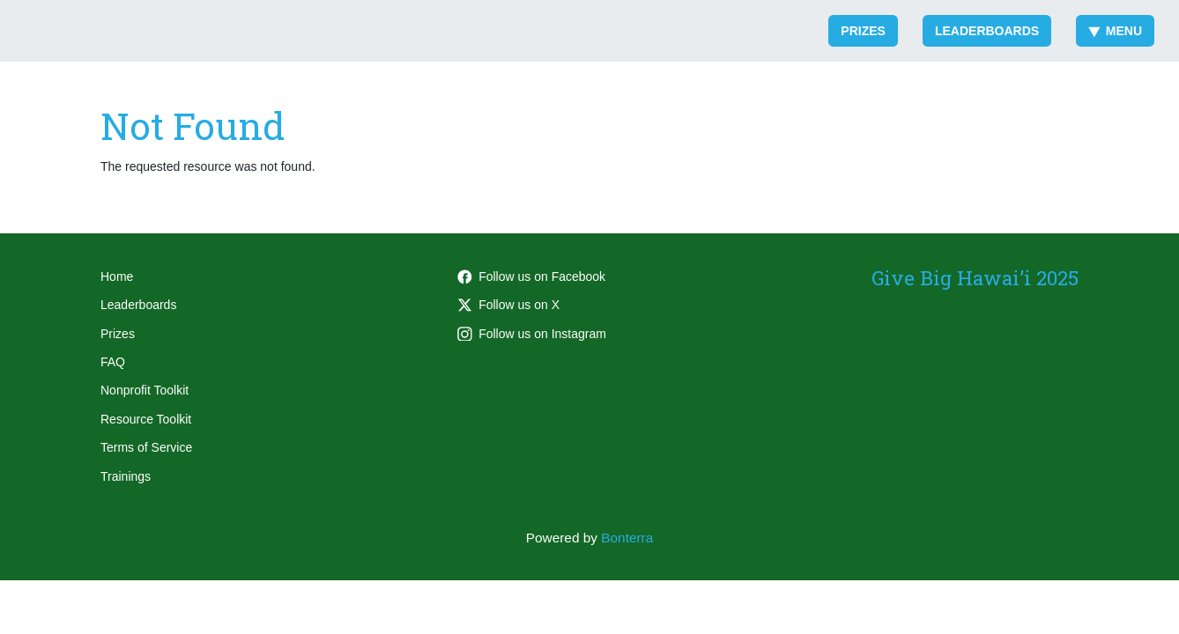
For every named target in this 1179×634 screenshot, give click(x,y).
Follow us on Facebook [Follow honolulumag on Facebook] (531, 276)
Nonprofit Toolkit (144, 390)
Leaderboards (987, 31)
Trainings (125, 476)
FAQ (112, 362)
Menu (1115, 31)
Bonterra (627, 537)
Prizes (863, 31)
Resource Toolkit (145, 419)
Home (116, 276)
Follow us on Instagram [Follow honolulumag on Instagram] (531, 334)
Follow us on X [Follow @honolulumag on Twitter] (508, 305)
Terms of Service (146, 447)
